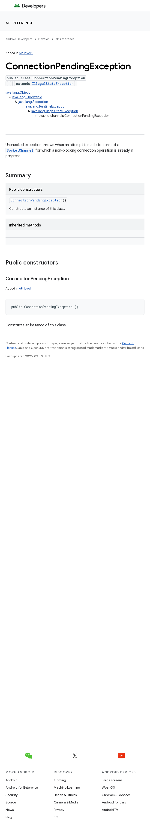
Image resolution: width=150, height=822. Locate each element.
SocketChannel (20, 150)
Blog (9, 817)
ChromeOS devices (116, 795)
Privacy (59, 810)
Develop (43, 39)
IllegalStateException (53, 83)
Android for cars (114, 802)
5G (56, 817)
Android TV (110, 810)
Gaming (60, 780)
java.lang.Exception (33, 102)
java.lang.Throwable (27, 97)
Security (12, 795)
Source (11, 802)
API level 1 (26, 53)
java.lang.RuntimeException (45, 106)
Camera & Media (66, 802)
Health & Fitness (65, 795)
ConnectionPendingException (36, 200)
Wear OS (108, 787)
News (10, 810)
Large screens (112, 780)
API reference (19, 23)
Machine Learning (67, 787)
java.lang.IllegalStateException (54, 111)
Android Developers (19, 39)
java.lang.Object (18, 92)
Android (12, 780)
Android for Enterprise (22, 787)
